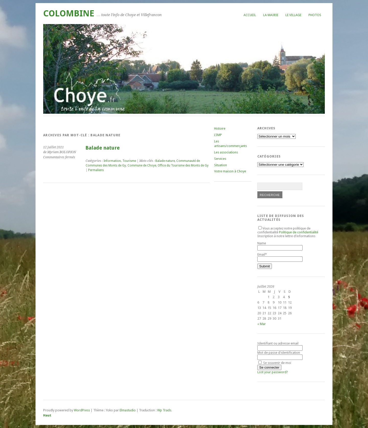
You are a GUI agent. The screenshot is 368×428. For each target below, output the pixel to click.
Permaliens (96, 170)
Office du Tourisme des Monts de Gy (183, 165)
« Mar (261, 324)
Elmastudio (128, 410)
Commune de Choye (142, 165)
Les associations (226, 152)
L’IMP (218, 135)
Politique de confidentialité (298, 232)
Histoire (219, 128)
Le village (293, 15)
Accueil (250, 15)
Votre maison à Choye (230, 171)
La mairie (270, 15)
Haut (47, 415)
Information (112, 161)
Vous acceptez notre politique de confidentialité (287, 230)
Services (220, 159)
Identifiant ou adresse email (277, 343)
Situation (220, 165)
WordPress (82, 410)
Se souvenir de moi (274, 363)
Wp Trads (164, 410)
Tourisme (129, 161)
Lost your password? (272, 372)
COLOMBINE (68, 13)
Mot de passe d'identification (278, 352)
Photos (314, 15)
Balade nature (102, 148)
